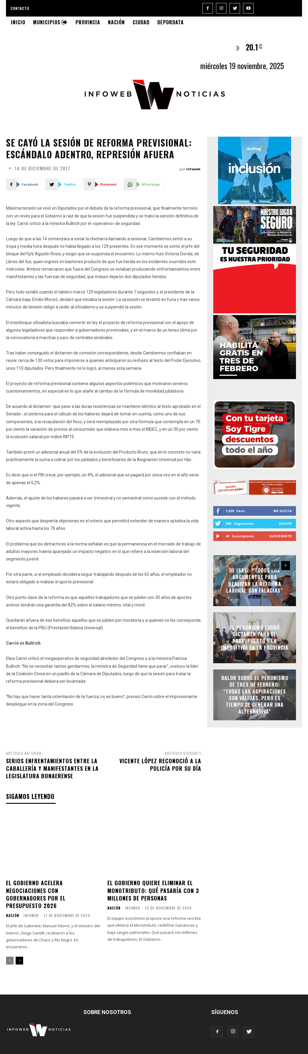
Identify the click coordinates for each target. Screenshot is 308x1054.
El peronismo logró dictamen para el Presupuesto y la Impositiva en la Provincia (254, 637)
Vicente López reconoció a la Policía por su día (160, 764)
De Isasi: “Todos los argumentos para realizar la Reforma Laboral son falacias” (254, 580)
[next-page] (19, 960)
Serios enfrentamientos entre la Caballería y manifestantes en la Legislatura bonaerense (52, 768)
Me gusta (282, 511)
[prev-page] (10, 960)
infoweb (193, 169)
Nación (12, 915)
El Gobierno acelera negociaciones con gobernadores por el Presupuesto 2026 (36, 894)
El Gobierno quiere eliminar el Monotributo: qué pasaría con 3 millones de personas (153, 890)
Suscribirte (280, 536)
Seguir (285, 523)
